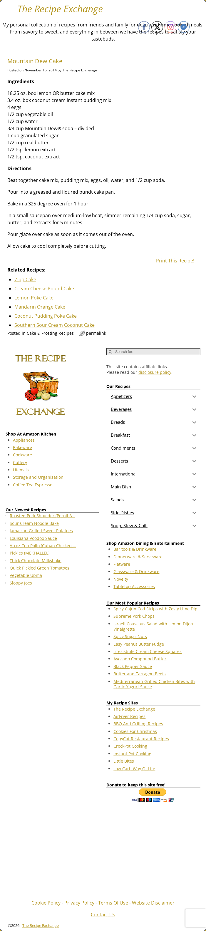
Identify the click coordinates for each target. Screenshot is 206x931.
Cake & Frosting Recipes (50, 333)
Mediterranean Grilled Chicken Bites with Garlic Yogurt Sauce (154, 684)
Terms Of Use (113, 903)
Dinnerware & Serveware (138, 557)
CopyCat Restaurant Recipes (141, 738)
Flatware (121, 564)
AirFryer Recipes (129, 716)
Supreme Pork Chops (134, 616)
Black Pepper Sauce (132, 666)
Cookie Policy (46, 903)
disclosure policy (154, 372)
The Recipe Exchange (60, 8)
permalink (96, 333)
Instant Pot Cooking (132, 753)
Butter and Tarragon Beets (139, 674)
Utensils (21, 470)
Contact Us (103, 914)
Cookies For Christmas (135, 731)
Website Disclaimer (153, 903)
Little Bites (123, 761)
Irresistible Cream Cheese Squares (147, 651)
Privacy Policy (79, 903)
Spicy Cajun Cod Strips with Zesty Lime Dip (155, 609)
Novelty (120, 579)
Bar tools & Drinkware (134, 549)
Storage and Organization (38, 477)
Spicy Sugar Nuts (130, 636)
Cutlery (20, 462)
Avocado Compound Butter (139, 659)
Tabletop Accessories (134, 586)
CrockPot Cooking (130, 746)
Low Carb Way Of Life (134, 768)
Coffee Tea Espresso (32, 485)
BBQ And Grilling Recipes (138, 723)
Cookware (22, 455)
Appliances (24, 440)
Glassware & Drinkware (136, 571)
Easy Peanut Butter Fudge (138, 644)
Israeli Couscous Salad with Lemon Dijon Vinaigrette (153, 626)
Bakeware (22, 447)
